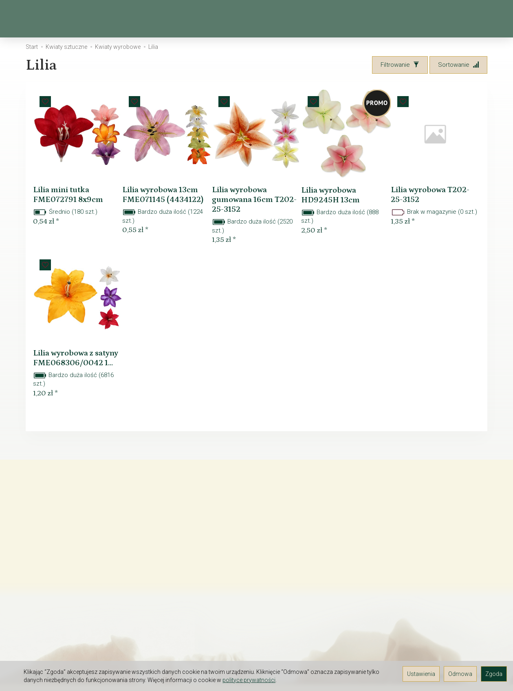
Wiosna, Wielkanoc (123, 19)
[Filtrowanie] (400, 65)
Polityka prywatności (50, 638)
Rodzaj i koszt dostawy (54, 606)
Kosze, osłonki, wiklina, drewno (297, 19)
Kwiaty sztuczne (200, 19)
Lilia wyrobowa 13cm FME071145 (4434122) (161, 192)
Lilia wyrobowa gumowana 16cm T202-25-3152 (249, 192)
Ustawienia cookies (49, 649)
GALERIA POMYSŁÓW (51, 628)
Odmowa (460, 674)
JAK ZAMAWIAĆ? (45, 585)
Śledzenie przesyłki (49, 617)
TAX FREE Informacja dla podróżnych (72, 564)
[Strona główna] (33, 19)
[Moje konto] (467, 19)
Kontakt (32, 553)
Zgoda (493, 674)
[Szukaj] (424, 19)
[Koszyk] (446, 19)
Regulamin (36, 543)
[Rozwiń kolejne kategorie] (369, 18)
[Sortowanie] (458, 65)
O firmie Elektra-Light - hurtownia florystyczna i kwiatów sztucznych (69, 529)
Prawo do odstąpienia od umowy (67, 575)
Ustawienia (421, 674)
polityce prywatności (248, 680)
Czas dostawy (41, 596)
